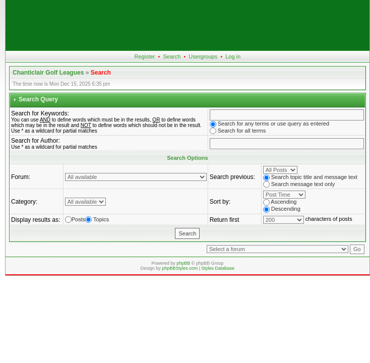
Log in (232, 56)
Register (145, 56)
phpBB (183, 263)
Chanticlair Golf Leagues (48, 72)
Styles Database (218, 268)
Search (172, 56)
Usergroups (203, 56)
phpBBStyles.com (180, 268)
